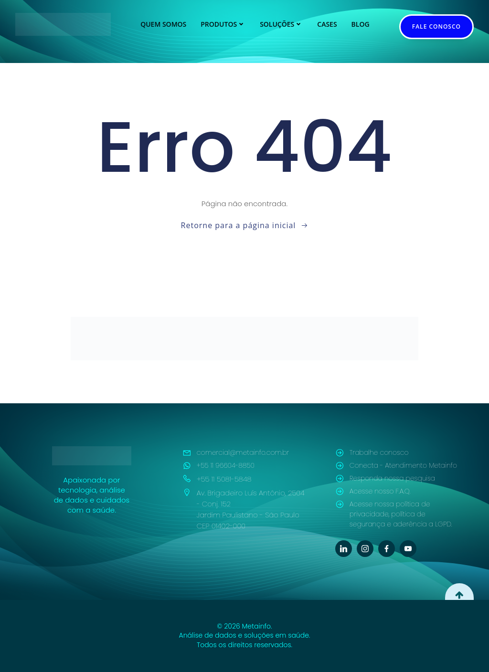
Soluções (281, 24)
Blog (360, 24)
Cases (327, 24)
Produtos (223, 24)
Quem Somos (163, 24)
